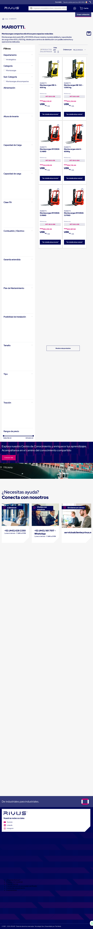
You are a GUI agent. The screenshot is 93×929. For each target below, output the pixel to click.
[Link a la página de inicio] (5, 19)
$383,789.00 (7, 438)
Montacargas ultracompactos (17, 81)
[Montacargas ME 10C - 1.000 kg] (74, 88)
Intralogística (11, 59)
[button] (18, 55)
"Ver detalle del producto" (50, 114)
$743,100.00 (29, 438)
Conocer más (8, 458)
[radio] (54, 52)
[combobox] (47, 8)
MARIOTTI (13, 19)
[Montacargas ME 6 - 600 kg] (50, 88)
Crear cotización (83, 14)
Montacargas (11, 70)
